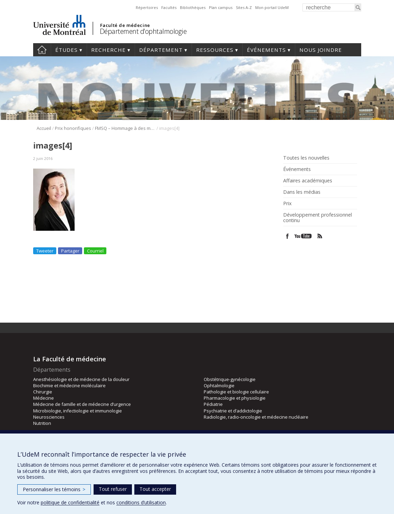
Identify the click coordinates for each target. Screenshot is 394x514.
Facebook (287, 236)
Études (66, 49)
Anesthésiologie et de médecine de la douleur (81, 379)
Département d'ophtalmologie (143, 31)
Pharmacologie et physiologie (235, 398)
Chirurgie (42, 392)
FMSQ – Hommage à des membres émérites (125, 128)
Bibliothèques (192, 7)
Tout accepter (155, 489)
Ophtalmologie (219, 385)
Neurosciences (49, 417)
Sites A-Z (244, 7)
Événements (266, 49)
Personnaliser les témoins (54, 489)
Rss (320, 236)
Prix (287, 203)
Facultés (168, 7)
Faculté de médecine (125, 25)
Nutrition (42, 423)
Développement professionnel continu (317, 217)
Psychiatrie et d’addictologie (233, 411)
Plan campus (220, 7)
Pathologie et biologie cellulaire (236, 392)
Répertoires (147, 7)
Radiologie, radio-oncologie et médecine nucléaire (256, 417)
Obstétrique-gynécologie (230, 379)
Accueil (42, 49)
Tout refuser (113, 489)
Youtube (304, 236)
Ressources (214, 49)
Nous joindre (320, 49)
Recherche (108, 49)
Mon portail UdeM (272, 7)
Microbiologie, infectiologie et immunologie (77, 411)
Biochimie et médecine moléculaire (69, 385)
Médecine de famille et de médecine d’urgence (82, 404)
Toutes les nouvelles (306, 158)
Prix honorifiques (73, 128)
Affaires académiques (307, 180)
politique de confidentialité (70, 502)
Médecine (43, 398)
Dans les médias (301, 192)
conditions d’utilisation (141, 502)
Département (161, 49)
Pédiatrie (213, 404)
